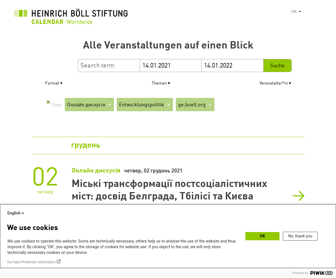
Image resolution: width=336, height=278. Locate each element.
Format (52, 83)
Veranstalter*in (274, 83)
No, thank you (300, 236)
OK (262, 236)
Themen (159, 83)
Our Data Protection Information (31, 262)
